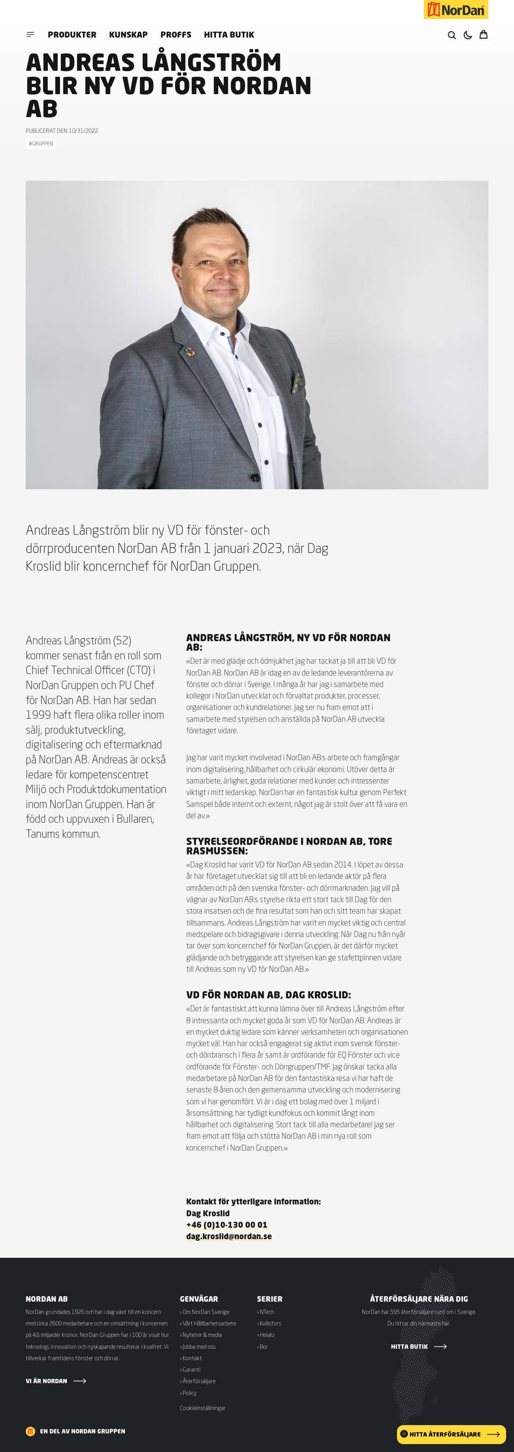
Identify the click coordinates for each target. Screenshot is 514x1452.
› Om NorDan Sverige (204, 1311)
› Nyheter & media (201, 1334)
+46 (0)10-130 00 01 (227, 1225)
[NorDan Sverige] (456, 9)
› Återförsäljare (197, 1381)
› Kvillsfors (269, 1323)
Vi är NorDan (46, 1381)
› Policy (188, 1393)
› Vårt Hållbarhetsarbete (208, 1323)
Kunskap (128, 34)
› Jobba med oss (197, 1346)
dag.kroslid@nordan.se (229, 1236)
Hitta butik (229, 34)
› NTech (265, 1311)
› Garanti (190, 1369)
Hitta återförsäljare (445, 1434)
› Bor (262, 1346)
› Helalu (265, 1334)
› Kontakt (191, 1358)
